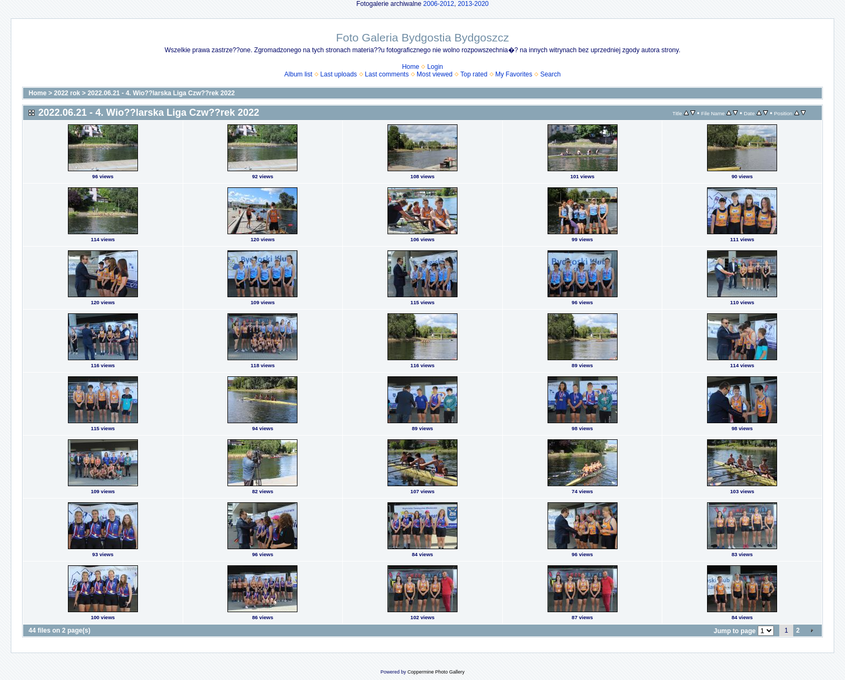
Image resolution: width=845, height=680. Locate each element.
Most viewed (435, 74)
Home (410, 67)
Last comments (386, 74)
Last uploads (338, 74)
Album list (299, 74)
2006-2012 (438, 4)
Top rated (473, 74)
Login (435, 67)
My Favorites (513, 74)
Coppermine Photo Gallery (436, 672)
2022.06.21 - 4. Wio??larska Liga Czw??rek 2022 (160, 93)
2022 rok (67, 93)
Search (550, 74)
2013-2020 (473, 4)
